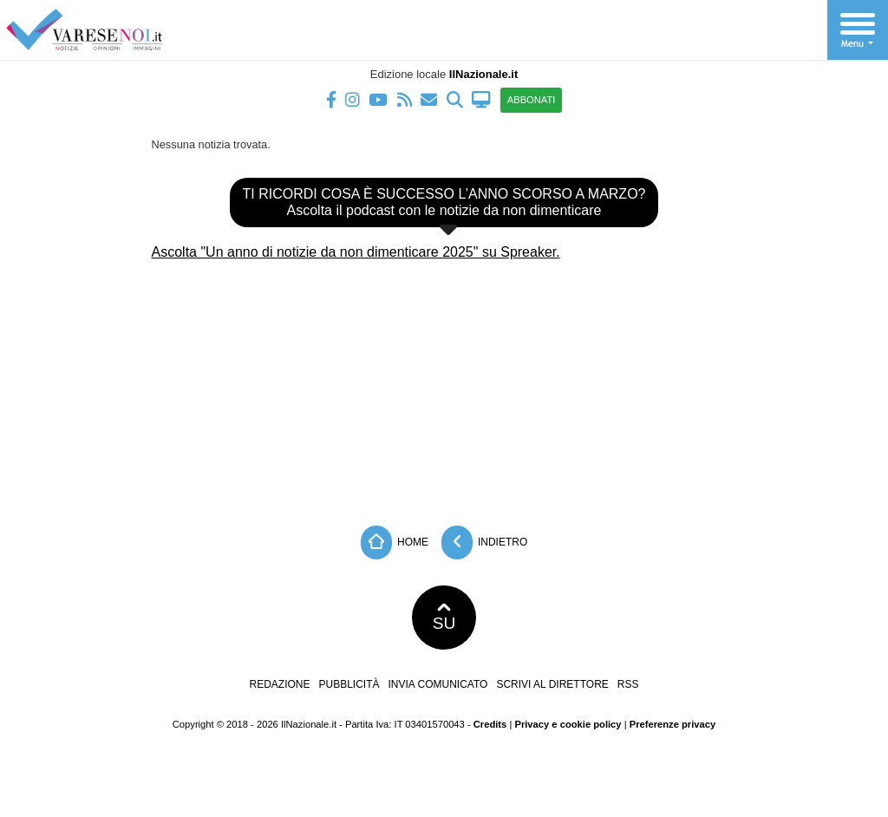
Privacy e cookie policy (567, 724)
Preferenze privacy (673, 724)
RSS (628, 684)
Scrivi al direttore (552, 684)
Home (394, 542)
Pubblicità (349, 684)
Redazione (279, 684)
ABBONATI (531, 100)
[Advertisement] (444, 386)
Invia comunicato (438, 684)
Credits (490, 724)
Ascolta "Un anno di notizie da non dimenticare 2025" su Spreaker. (356, 252)
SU (444, 617)
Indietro (484, 542)
